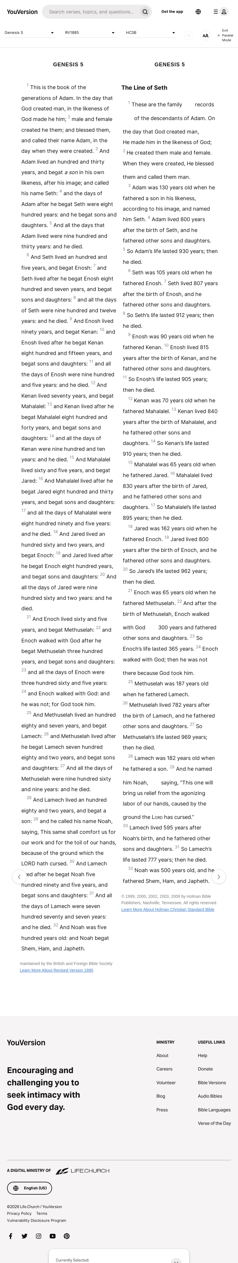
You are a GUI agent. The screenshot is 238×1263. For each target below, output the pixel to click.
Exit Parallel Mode (225, 35)
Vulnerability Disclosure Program (36, 1220)
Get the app (172, 11)
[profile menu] (220, 12)
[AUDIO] (189, 35)
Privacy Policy (19, 1213)
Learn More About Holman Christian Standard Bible (167, 909)
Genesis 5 (30, 32)
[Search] (90, 11)
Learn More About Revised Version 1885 (56, 970)
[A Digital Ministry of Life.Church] (119, 1168)
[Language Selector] (198, 12)
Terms (41, 1213)
